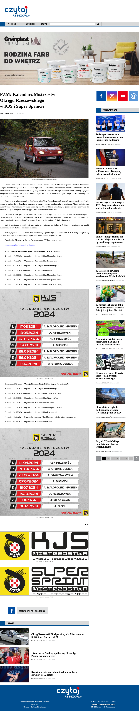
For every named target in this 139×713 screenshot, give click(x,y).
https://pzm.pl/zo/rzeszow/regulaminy (20, 245)
